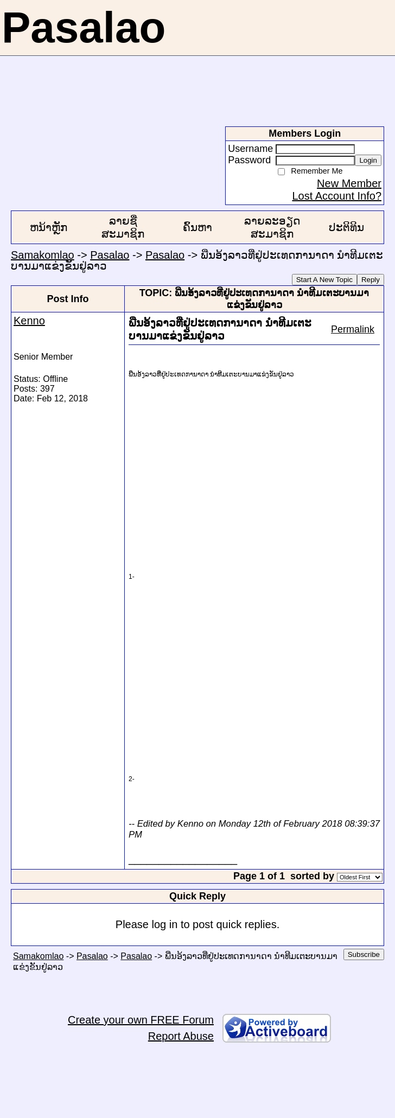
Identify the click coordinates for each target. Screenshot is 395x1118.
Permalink (352, 329)
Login (368, 160)
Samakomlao (42, 255)
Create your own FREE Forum (141, 1020)
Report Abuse (181, 1036)
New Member (349, 183)
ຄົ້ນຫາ (197, 227)
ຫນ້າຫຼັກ (48, 227)
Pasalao (109, 255)
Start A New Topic (324, 280)
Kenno (29, 321)
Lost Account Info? (336, 196)
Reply (370, 280)
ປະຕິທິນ (346, 227)
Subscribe (364, 954)
